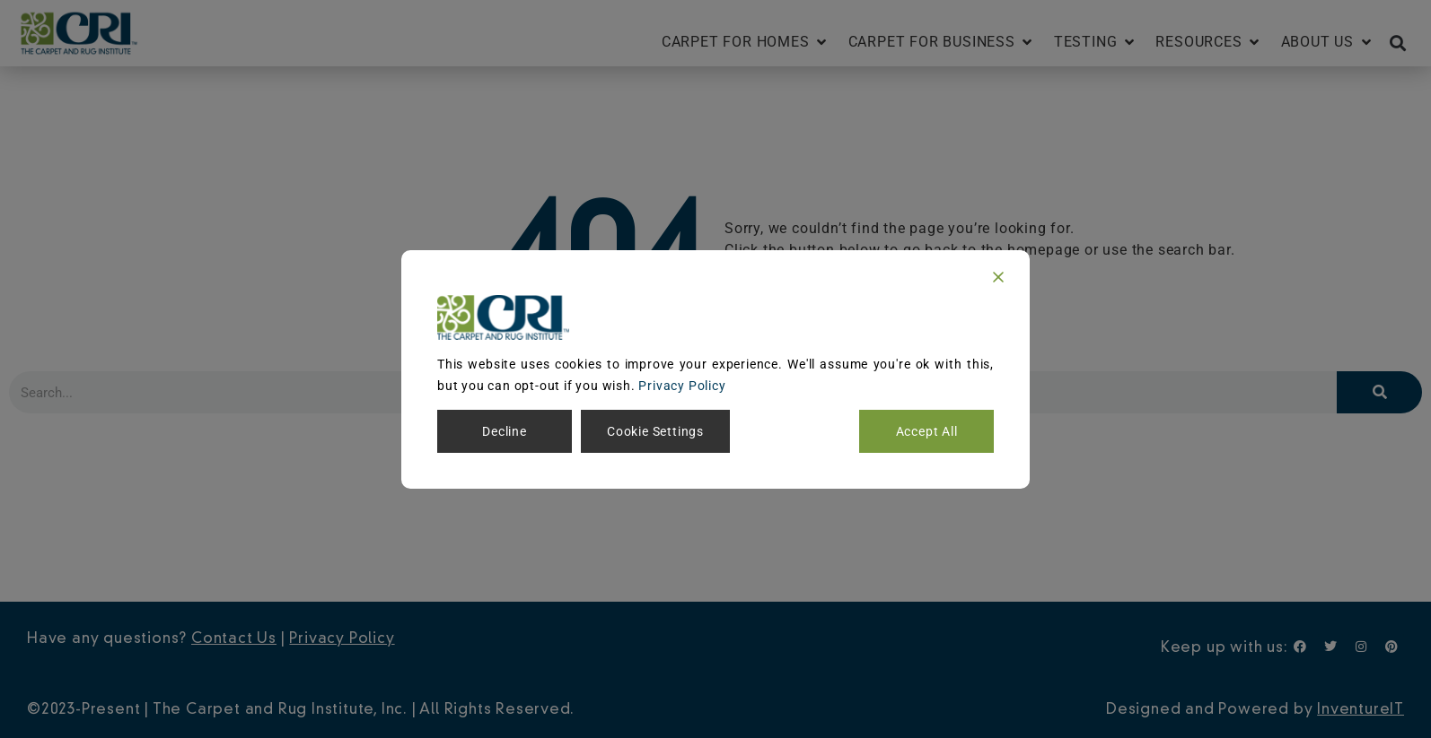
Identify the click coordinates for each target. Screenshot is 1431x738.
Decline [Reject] (504, 431)
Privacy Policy (681, 385)
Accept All (927, 431)
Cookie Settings (655, 431)
